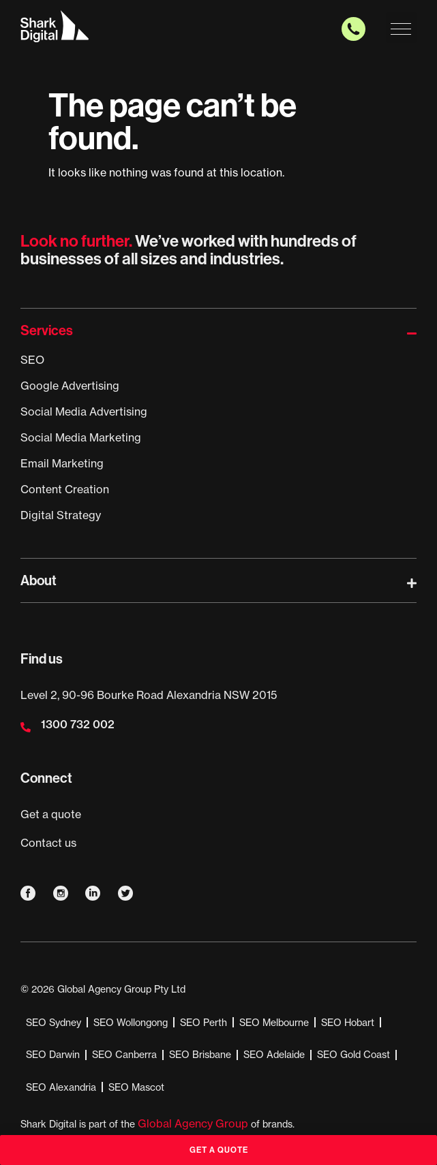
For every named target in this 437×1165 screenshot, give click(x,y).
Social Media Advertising (83, 411)
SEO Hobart (347, 1022)
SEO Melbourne (274, 1022)
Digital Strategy (60, 515)
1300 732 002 (78, 724)
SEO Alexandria (61, 1087)
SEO (32, 360)
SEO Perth (203, 1022)
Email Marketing (62, 463)
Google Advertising (69, 385)
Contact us (48, 843)
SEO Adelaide (274, 1054)
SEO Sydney (53, 1022)
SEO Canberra (124, 1054)
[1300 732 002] (25, 727)
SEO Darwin (53, 1054)
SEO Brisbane (200, 1054)
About (38, 580)
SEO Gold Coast (353, 1054)
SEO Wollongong (130, 1022)
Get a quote (50, 814)
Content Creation (64, 489)
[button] (401, 27)
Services (46, 330)
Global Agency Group (193, 1123)
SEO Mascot (136, 1087)
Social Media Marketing (80, 437)
